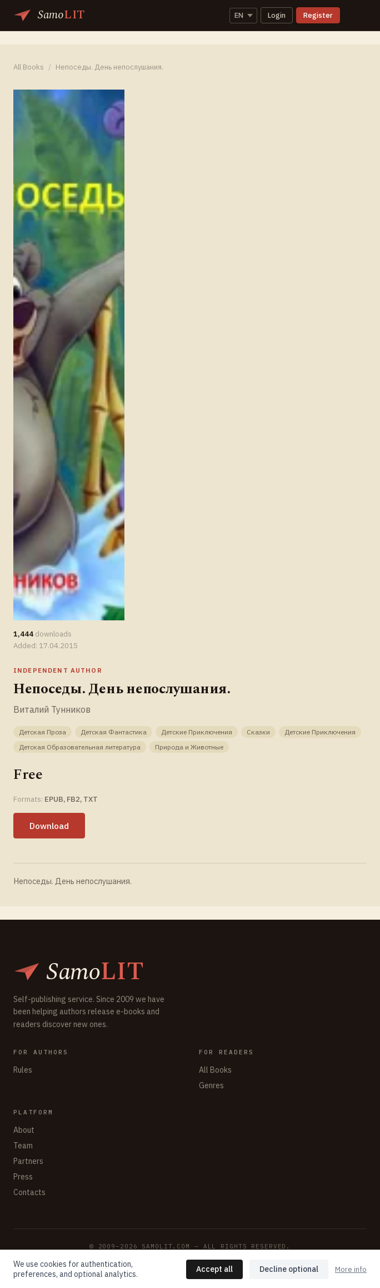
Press (23, 1177)
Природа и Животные (189, 747)
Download (49, 825)
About (23, 1130)
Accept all (214, 1269)
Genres (211, 1085)
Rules (22, 1070)
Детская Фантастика (114, 732)
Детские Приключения (196, 732)
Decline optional (288, 1269)
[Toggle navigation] (355, 15)
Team (23, 1146)
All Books (28, 67)
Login (277, 15)
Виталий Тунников (52, 709)
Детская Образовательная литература (80, 747)
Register (318, 15)
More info (351, 1269)
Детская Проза (42, 732)
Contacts (29, 1192)
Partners (28, 1161)
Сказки (258, 732)
